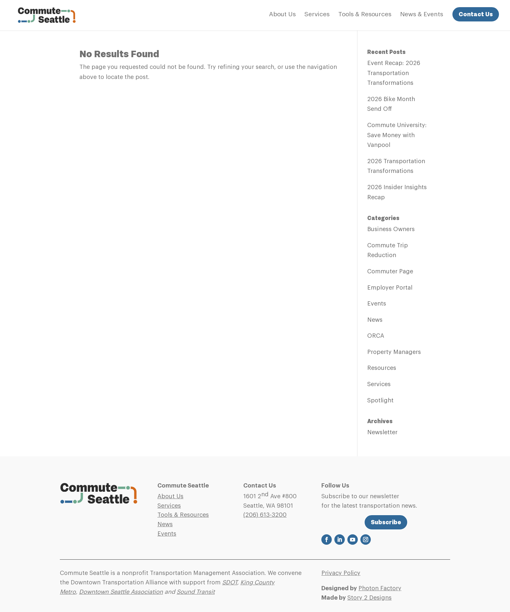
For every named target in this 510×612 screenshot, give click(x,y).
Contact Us (476, 14)
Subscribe (386, 522)
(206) (265, 515)
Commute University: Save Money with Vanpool (397, 135)
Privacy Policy (340, 573)
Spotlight (380, 400)
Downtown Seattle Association (121, 592)
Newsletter (382, 432)
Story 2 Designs (369, 598)
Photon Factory (379, 588)
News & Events (421, 14)
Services (316, 14)
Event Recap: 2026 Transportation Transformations (393, 73)
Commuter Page (390, 271)
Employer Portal (389, 288)
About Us (282, 14)
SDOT (229, 582)
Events (376, 303)
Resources (381, 368)
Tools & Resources (364, 14)
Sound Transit (196, 592)
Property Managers (394, 352)
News (374, 320)
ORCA (375, 336)
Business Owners (391, 229)
